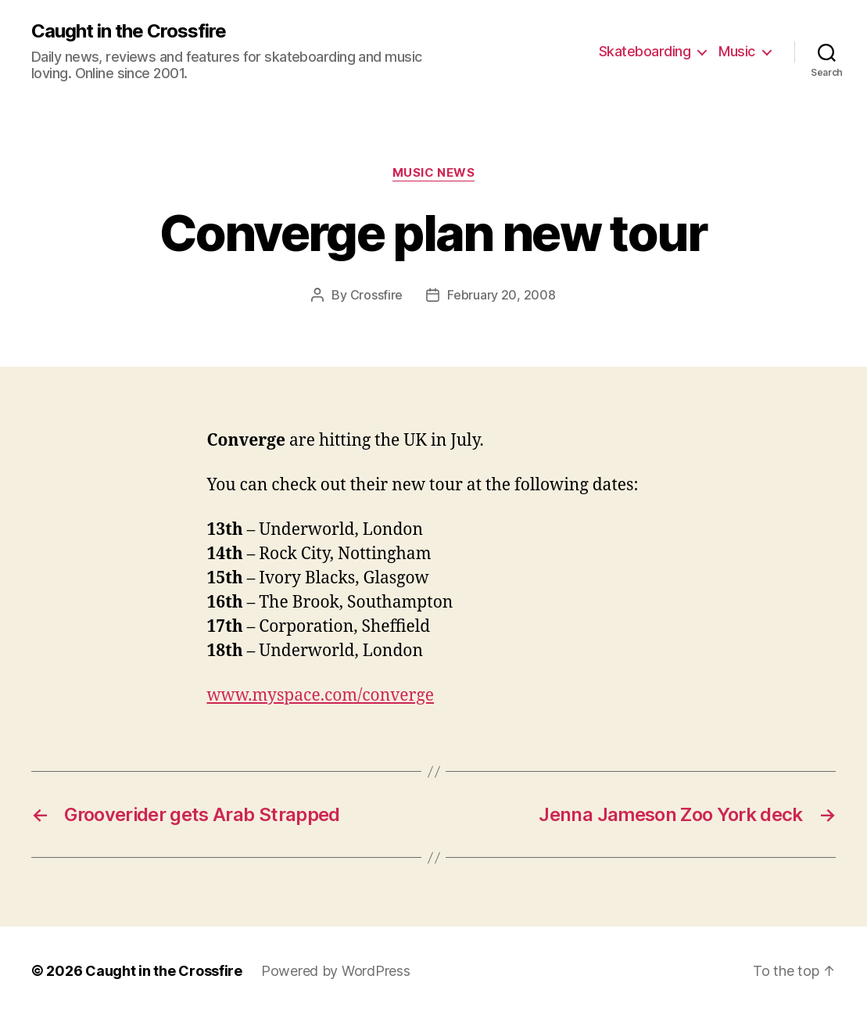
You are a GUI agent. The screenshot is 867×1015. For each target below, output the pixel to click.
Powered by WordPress (335, 971)
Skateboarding (645, 51)
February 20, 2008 (501, 295)
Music (736, 51)
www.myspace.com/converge (321, 695)
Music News (433, 173)
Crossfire (376, 295)
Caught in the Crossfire (128, 31)
